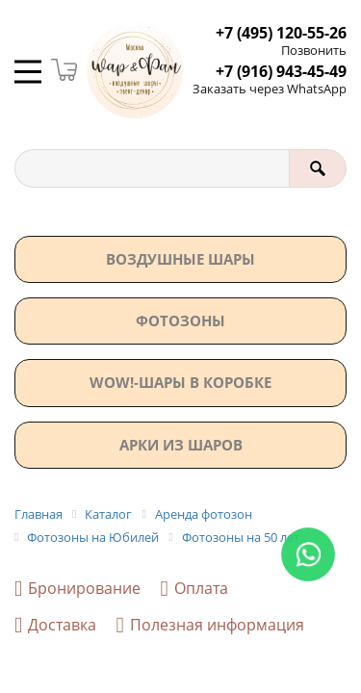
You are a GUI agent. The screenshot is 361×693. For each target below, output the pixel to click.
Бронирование (77, 589)
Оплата (193, 589)
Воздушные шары (180, 259)
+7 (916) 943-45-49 (281, 72)
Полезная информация (209, 625)
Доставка (55, 625)
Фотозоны (180, 320)
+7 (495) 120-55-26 (281, 33)
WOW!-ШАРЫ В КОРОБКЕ (180, 382)
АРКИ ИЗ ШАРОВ (181, 444)
